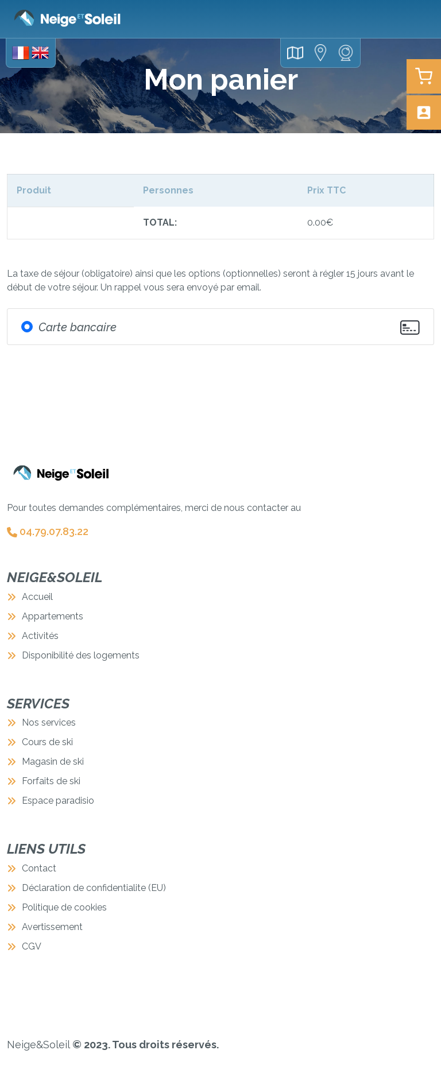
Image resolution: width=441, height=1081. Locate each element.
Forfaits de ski (43, 781)
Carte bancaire (77, 327)
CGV (24, 946)
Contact (31, 868)
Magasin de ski (45, 761)
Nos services (41, 722)
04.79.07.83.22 (47, 531)
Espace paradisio (50, 800)
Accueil (30, 596)
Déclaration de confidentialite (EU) (86, 887)
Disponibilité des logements (73, 655)
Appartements (45, 616)
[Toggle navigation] (418, 18)
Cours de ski (40, 742)
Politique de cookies (57, 907)
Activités (33, 635)
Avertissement (45, 926)
